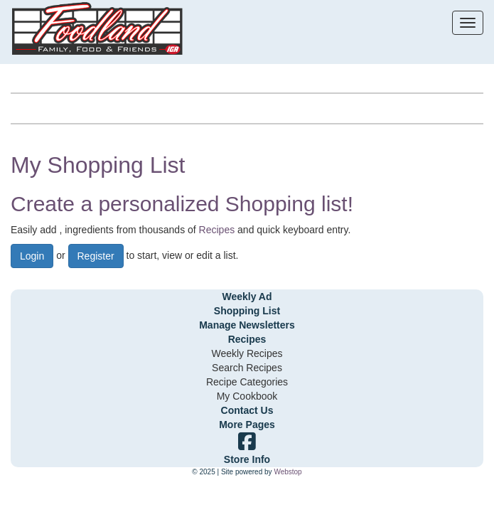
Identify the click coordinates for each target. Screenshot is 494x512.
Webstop (287, 472)
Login (32, 256)
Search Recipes (247, 367)
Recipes (217, 229)
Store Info (247, 459)
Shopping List (247, 310)
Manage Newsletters (247, 325)
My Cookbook (247, 396)
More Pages (247, 424)
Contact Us (247, 410)
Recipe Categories (247, 382)
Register (95, 256)
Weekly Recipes (246, 353)
